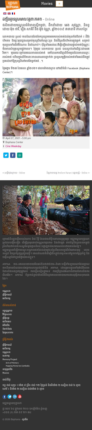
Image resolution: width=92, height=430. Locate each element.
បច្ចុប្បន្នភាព (7, 311)
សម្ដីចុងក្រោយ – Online (14, 173)
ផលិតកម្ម (6, 298)
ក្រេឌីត (25, 419)
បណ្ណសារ (6, 291)
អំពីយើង (6, 325)
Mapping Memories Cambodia (18, 366)
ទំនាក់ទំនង (7, 329)
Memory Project (9, 359)
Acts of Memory (12, 363)
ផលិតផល (6, 322)
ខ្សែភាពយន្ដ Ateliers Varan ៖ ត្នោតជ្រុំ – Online (67, 173)
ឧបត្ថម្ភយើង (7, 369)
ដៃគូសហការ (7, 333)
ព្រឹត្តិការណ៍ (7, 295)
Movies (47, 4)
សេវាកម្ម (6, 356)
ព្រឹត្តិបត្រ (5, 318)
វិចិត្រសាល (7, 314)
